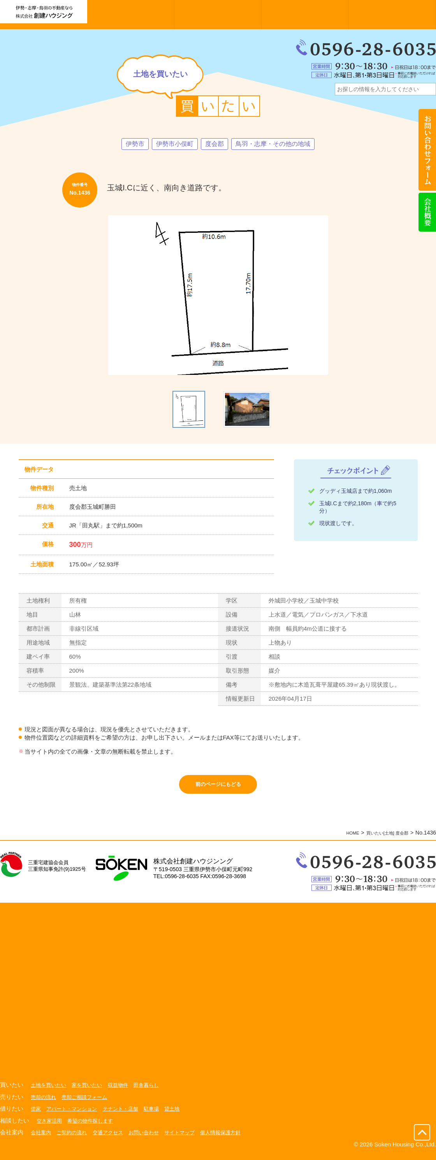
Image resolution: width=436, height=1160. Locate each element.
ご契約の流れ (74, 1138)
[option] (218, 296)
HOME (339, 838)
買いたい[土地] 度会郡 (381, 838)
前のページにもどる (218, 787)
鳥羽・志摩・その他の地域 (278, 144)
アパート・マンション (74, 1114)
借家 (36, 1114)
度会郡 (213, 144)
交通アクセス (113, 1138)
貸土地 (181, 1114)
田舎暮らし (153, 1090)
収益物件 (124, 1090)
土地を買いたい (50, 1090)
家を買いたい (90, 1090)
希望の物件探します (93, 1126)
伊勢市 (126, 144)
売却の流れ (44, 1102)
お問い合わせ (151, 1138)
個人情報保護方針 (233, 1138)
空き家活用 (50, 1126)
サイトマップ (189, 1138)
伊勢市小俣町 (170, 144)
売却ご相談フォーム (88, 1102)
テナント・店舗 (126, 1114)
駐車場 (159, 1114)
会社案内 (42, 1138)
